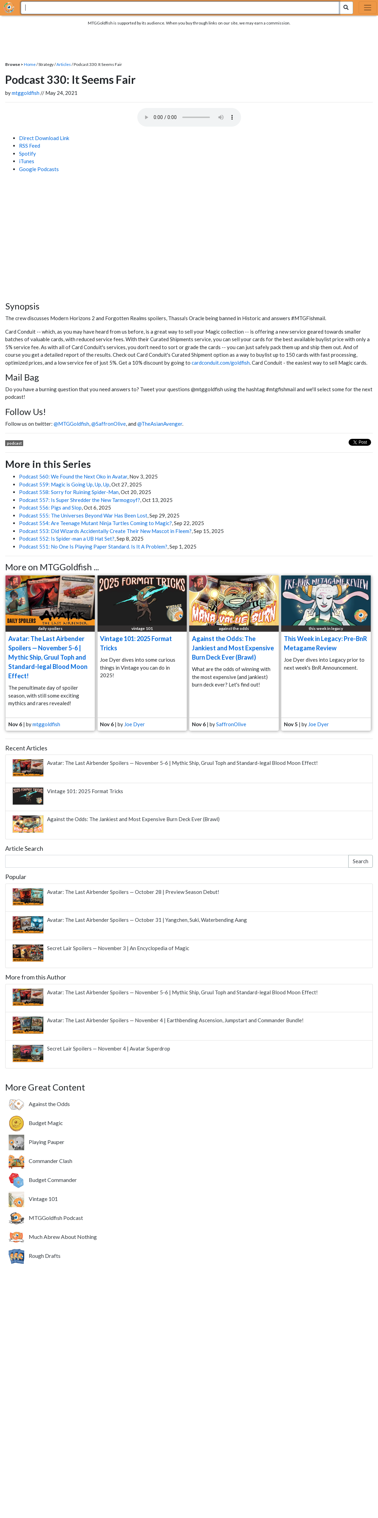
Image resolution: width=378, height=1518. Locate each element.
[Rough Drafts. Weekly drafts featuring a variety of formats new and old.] (35, 1256)
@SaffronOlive (108, 424)
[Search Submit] (346, 7)
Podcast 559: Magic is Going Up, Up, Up (64, 484)
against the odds (234, 628)
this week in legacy (326, 628)
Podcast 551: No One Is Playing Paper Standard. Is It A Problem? (93, 546)
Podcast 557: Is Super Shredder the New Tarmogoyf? (79, 500)
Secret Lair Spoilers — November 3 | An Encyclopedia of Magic (118, 948)
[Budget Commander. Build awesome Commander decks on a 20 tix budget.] (43, 1180)
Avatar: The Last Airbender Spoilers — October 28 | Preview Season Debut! (133, 892)
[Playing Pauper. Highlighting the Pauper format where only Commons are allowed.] (36, 1142)
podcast (14, 443)
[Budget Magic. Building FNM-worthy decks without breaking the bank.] (36, 1123)
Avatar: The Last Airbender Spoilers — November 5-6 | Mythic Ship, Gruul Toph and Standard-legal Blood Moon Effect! (47, 657)
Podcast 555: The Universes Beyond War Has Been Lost (83, 515)
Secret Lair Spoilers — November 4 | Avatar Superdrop (108, 1048)
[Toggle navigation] (368, 7)
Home (30, 64)
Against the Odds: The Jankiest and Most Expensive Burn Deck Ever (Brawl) (233, 648)
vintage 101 (142, 628)
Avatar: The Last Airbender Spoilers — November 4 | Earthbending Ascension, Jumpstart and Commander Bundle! (175, 1020)
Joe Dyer (134, 724)
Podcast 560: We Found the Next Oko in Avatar (73, 476)
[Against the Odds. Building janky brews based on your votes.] (39, 1104)
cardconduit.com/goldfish (221, 362)
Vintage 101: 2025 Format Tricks (85, 791)
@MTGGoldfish (71, 424)
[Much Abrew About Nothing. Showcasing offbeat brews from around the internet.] (53, 1237)
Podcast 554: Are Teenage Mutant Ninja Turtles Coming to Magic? (95, 523)
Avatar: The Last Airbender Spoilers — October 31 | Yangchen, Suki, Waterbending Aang (147, 920)
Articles (63, 64)
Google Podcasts (39, 169)
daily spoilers (50, 628)
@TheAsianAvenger (159, 424)
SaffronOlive (231, 724)
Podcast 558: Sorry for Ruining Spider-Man (69, 492)
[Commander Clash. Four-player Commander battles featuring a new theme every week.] (40, 1161)
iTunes (26, 161)
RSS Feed (29, 145)
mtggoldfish (25, 93)
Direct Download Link (44, 138)
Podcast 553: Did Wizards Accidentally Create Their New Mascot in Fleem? (105, 531)
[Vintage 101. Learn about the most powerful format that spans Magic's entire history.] (33, 1199)
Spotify (27, 153)
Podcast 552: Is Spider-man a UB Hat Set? (66, 538)
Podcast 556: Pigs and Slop (50, 507)
